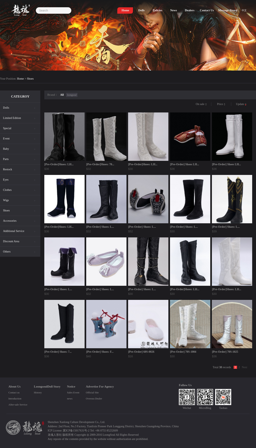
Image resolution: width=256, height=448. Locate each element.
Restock (7, 169)
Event (6, 138)
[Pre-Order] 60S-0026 (141, 351)
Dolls (6, 107)
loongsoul (72, 95)
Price (221, 104)
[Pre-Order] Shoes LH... (184, 164)
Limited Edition (12, 118)
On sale (201, 104)
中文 (244, 10)
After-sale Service (17, 404)
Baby (6, 148)
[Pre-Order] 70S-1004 (183, 351)
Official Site (92, 392)
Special (7, 128)
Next (244, 367)
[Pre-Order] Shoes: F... (100, 351)
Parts (6, 159)
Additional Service (13, 231)
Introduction (14, 398)
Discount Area (11, 241)
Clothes (7, 189)
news (70, 398)
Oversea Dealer (94, 398)
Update (241, 104)
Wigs (6, 200)
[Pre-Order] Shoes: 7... (58, 351)
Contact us (14, 392)
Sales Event (73, 392)
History (38, 392)
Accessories (10, 220)
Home (20, 78)
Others (6, 251)
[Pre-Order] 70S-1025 (225, 351)
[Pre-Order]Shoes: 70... (100, 164)
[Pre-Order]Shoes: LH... (59, 164)
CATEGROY (20, 96)
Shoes (30, 78)
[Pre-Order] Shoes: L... (100, 226)
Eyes (5, 179)
